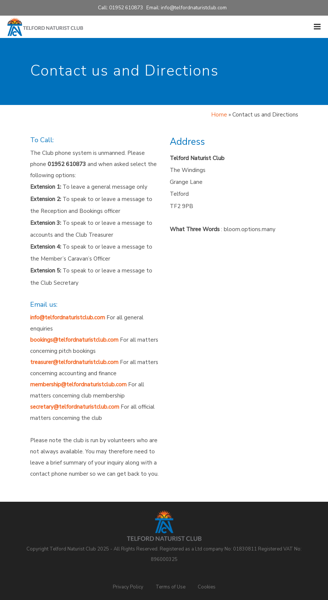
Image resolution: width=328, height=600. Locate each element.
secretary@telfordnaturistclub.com (74, 407)
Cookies (207, 587)
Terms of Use (170, 587)
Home (219, 114)
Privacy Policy (128, 587)
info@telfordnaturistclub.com (194, 7)
